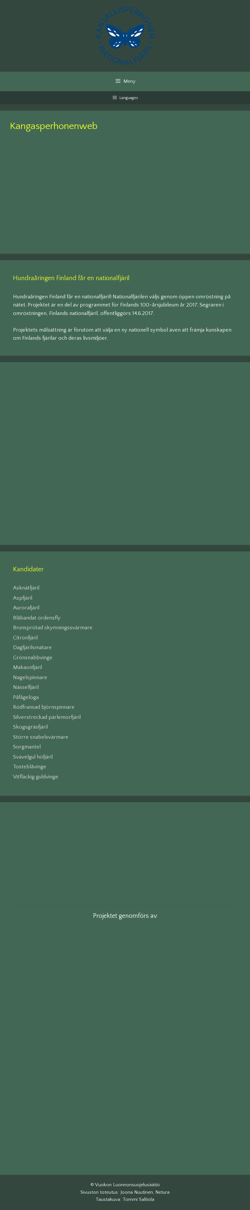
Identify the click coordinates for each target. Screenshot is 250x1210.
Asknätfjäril (26, 588)
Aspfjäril (22, 598)
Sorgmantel (27, 747)
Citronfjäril (25, 638)
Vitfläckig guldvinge (35, 777)
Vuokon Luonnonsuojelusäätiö (127, 1185)
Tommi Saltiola (138, 1199)
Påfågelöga (26, 697)
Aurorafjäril (26, 608)
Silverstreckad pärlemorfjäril (47, 717)
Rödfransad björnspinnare (44, 707)
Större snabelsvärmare (40, 737)
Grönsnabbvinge (32, 658)
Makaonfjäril (27, 667)
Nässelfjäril (26, 687)
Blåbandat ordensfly (37, 618)
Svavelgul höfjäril (33, 757)
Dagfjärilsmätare (32, 647)
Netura (162, 1192)
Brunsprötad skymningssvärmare (52, 628)
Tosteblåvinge (29, 767)
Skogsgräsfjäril (30, 727)
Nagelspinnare (30, 677)
